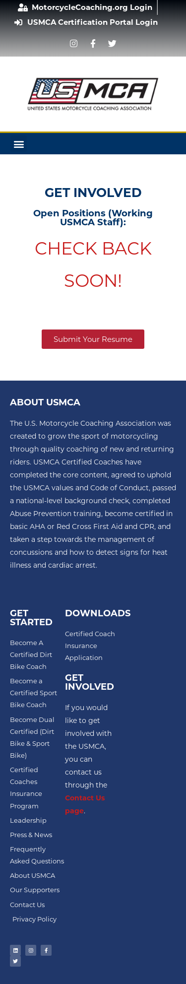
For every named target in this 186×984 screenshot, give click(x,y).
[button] (18, 143)
